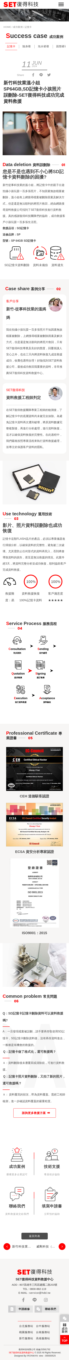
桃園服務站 (26, 1332)
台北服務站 (26, 1325)
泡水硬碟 (43, 46)
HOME (7, 27)
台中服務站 (43, 1325)
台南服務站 (43, 1332)
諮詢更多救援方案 (34, 1112)
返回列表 (34, 1236)
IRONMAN (32, 1356)
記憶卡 (11, 46)
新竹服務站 (26, 1338)
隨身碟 (26, 46)
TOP (65, 1339)
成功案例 (18, 27)
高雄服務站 (43, 1338)
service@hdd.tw (40, 1292)
